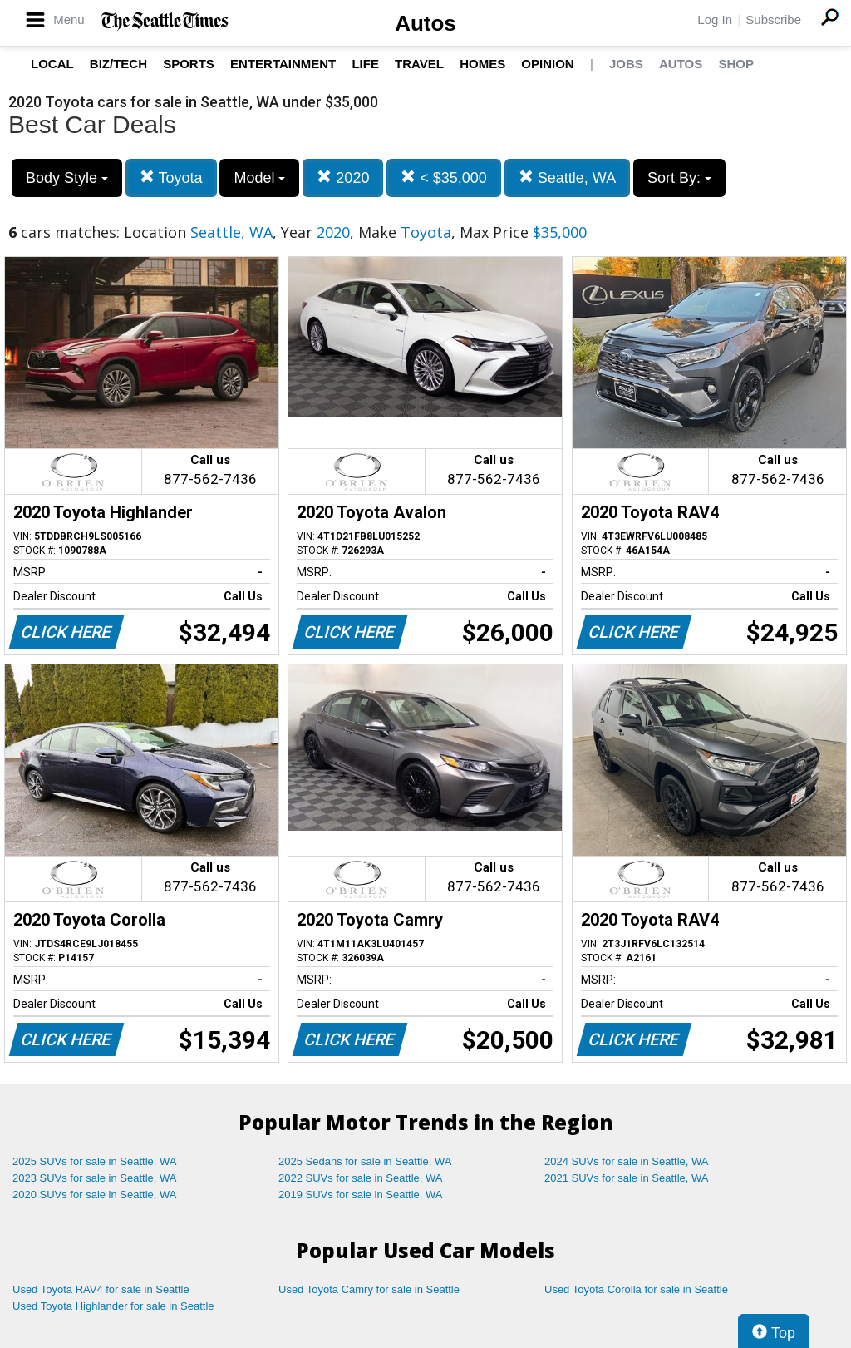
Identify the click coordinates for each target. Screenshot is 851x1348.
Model (259, 178)
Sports (188, 64)
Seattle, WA (567, 177)
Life (365, 64)
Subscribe (773, 19)
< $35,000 (444, 177)
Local (52, 64)
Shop (736, 64)
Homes (482, 64)
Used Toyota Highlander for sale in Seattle (113, 1306)
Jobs (626, 64)
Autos (425, 23)
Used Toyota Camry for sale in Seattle (369, 1289)
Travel (419, 64)
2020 (343, 177)
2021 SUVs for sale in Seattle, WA (626, 1178)
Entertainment (283, 64)
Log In (714, 19)
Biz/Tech (118, 64)
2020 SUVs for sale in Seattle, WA (94, 1194)
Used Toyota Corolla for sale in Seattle (636, 1289)
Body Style (67, 178)
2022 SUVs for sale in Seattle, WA (360, 1178)
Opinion (547, 64)
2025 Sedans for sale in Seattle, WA (364, 1161)
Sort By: (679, 178)
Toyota (171, 177)
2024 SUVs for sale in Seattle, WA (626, 1161)
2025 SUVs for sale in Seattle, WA (94, 1161)
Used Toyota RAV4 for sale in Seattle (100, 1289)
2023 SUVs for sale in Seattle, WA (94, 1178)
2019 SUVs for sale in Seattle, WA (360, 1194)
